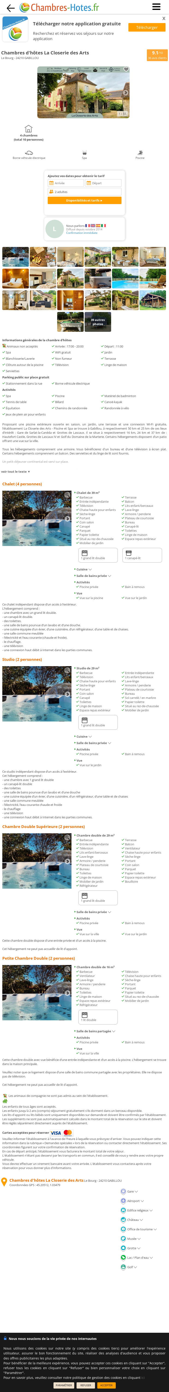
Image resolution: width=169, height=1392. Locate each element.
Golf (128, 1267)
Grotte (130, 1248)
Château (131, 1220)
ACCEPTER (106, 1385)
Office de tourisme (138, 1229)
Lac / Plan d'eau (136, 1257)
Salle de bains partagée (95, 1031)
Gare (129, 1191)
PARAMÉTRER (64, 1385)
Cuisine (83, 569)
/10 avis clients (157, 55)
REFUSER (85, 1385)
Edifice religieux (136, 1210)
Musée (130, 1239)
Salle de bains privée (92, 576)
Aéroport (132, 1201)
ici (143, 1377)
